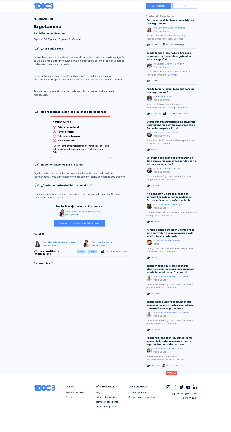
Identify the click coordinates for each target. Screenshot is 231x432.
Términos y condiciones (107, 402)
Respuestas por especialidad (142, 397)
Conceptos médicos (137, 392)
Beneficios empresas (75, 392)
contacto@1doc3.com (184, 393)
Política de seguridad (106, 406)
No (92, 251)
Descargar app (159, 6)
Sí (81, 251)
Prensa (69, 397)
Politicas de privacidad (106, 397)
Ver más (171, 373)
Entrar (185, 6)
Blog (98, 392)
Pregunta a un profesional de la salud (79, 223)
